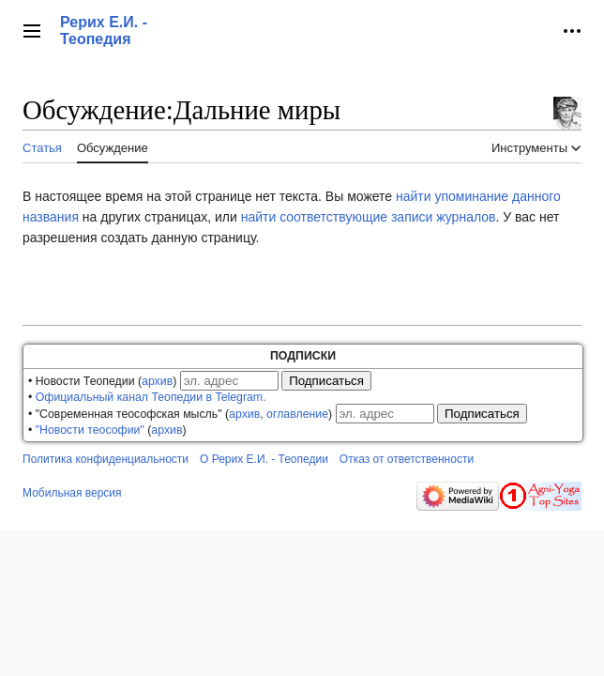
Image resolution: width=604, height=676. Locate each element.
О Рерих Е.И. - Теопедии (264, 459)
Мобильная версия (72, 492)
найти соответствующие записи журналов (368, 216)
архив (157, 381)
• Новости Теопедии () (102, 381)
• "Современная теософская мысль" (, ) (180, 414)
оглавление (297, 414)
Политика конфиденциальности (106, 459)
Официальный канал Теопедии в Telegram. (151, 397)
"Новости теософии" (90, 430)
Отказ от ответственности (407, 459)
